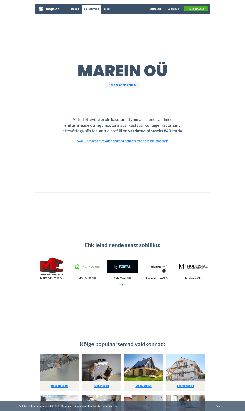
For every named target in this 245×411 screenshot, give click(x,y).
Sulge (219, 405)
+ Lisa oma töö (195, 8)
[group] (52, 270)
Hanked (74, 8)
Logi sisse (173, 8)
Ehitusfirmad (91, 8)
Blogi (107, 8)
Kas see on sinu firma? (122, 84)
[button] (120, 284)
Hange (49, 8)
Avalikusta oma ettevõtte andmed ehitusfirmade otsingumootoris (122, 141)
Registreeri (154, 8)
